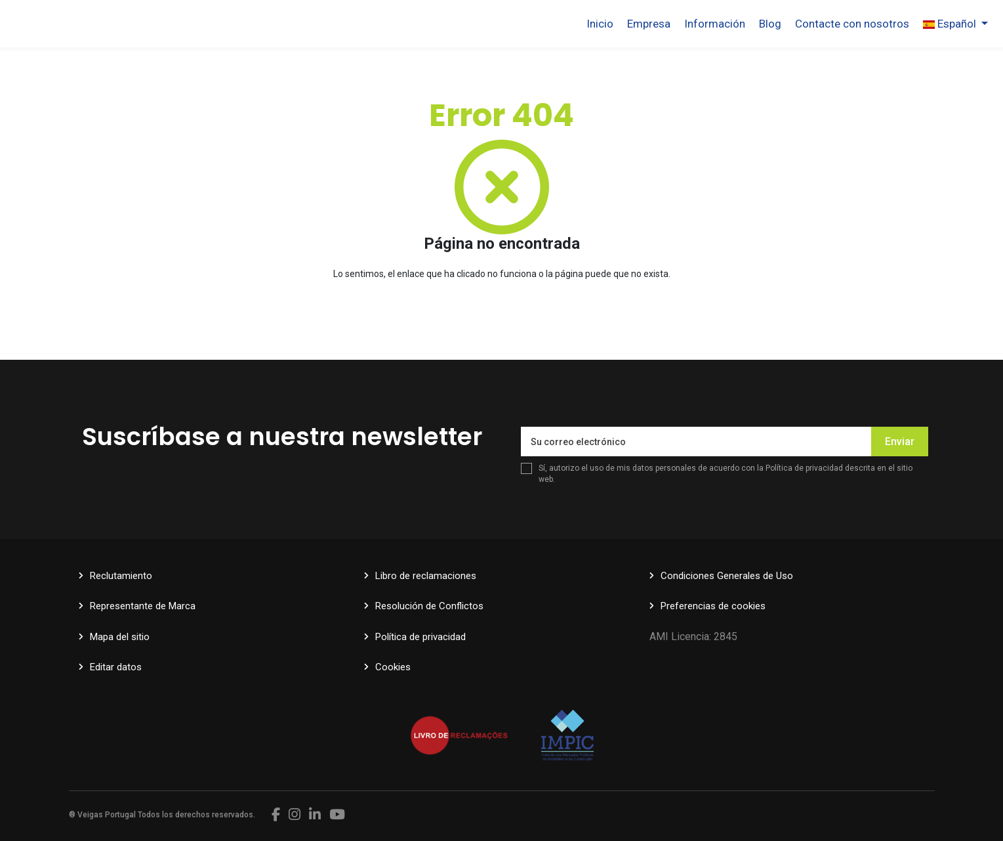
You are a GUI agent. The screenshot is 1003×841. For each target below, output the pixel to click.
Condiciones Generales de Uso (727, 576)
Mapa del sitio (120, 637)
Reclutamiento (121, 576)
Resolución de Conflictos (429, 606)
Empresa (648, 23)
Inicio (599, 23)
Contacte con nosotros (852, 23)
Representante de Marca (142, 606)
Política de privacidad (804, 468)
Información (714, 23)
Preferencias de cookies (713, 606)
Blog (770, 23)
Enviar (899, 441)
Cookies (393, 667)
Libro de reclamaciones (425, 576)
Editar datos (116, 667)
